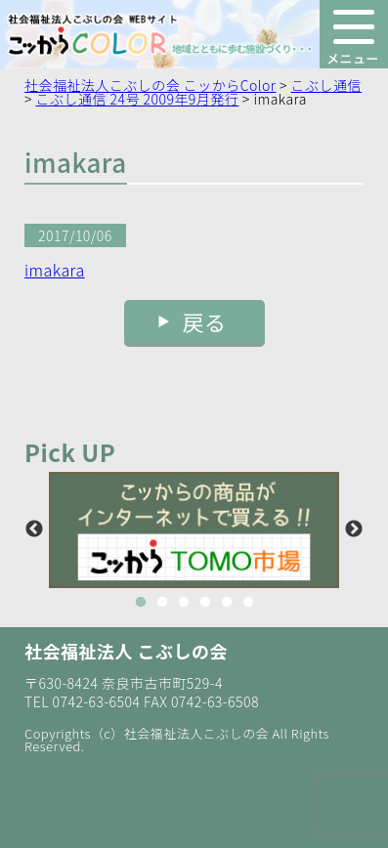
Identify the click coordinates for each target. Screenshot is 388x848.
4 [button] (205, 603)
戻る (205, 321)
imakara (54, 269)
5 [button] (227, 603)
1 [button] (141, 603)
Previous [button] (34, 529)
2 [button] (162, 603)
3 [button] (184, 603)
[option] (194, 530)
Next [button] (354, 529)
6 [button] (248, 603)
